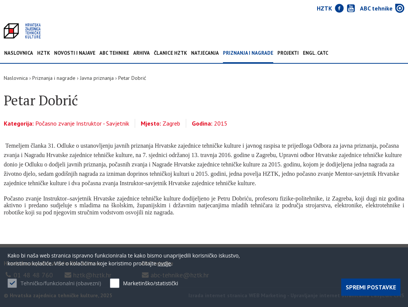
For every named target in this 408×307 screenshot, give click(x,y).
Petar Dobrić (132, 78)
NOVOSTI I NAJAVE (74, 53)
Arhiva (141, 53)
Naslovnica (18, 53)
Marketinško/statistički (150, 283)
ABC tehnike (114, 53)
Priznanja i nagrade (248, 53)
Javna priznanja (97, 78)
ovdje (164, 263)
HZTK (43, 53)
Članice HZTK (170, 53)
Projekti (288, 53)
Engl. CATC (315, 53)
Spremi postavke (371, 287)
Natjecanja (205, 53)
